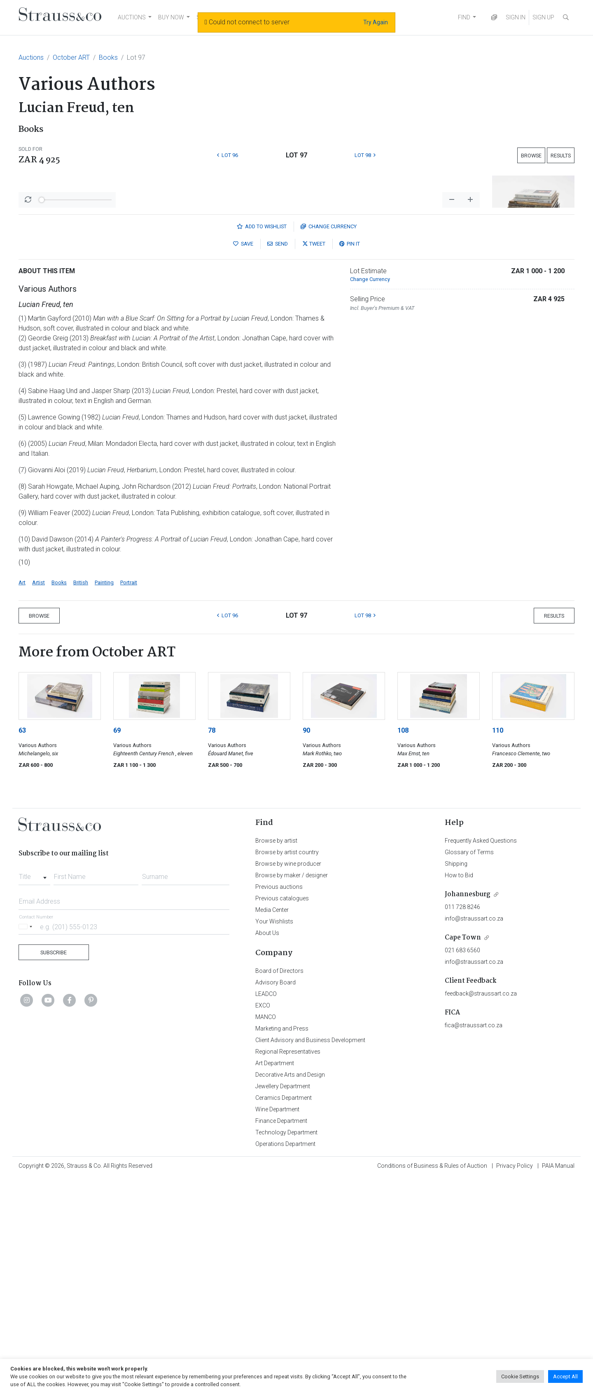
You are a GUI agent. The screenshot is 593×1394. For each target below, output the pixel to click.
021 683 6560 (462, 1166)
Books (108, 57)
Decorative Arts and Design (290, 1290)
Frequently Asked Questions (481, 1056)
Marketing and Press (281, 1244)
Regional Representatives (287, 1267)
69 (117, 946)
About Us (267, 1149)
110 (497, 946)
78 (211, 946)
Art (22, 798)
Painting (104, 798)
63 (22, 946)
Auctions (31, 57)
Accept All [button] (565, 1376)
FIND (464, 17)
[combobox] (34, 1090)
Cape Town (463, 1153)
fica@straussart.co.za (473, 1241)
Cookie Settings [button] (520, 1376)
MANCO (265, 1233)
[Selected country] (27, 1142)
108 (403, 946)
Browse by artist (276, 1056)
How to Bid (459, 1091)
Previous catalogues (282, 1114)
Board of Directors (279, 1186)
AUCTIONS (132, 17)
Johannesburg (467, 1110)
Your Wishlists (274, 1137)
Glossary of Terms (469, 1068)
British (80, 798)
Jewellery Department (282, 1302)
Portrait (128, 798)
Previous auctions (279, 1102)
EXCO (262, 1221)
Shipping (456, 1079)
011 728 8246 (462, 1123)
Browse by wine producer (288, 1079)
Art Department (274, 1279)
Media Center (272, 1125)
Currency (329, 442)
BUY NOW (171, 17)
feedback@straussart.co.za (481, 1209)
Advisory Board (275, 1198)
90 (306, 946)
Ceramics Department (283, 1313)
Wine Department (277, 1325)
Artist (38, 798)
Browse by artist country (287, 1068)
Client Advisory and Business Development (310, 1256)
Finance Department (281, 1336)
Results (561, 155)
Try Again (375, 22)
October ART (71, 57)
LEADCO (266, 1210)
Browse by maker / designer (291, 1091)
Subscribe (53, 1168)
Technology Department (286, 1348)
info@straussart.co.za (474, 1134)
